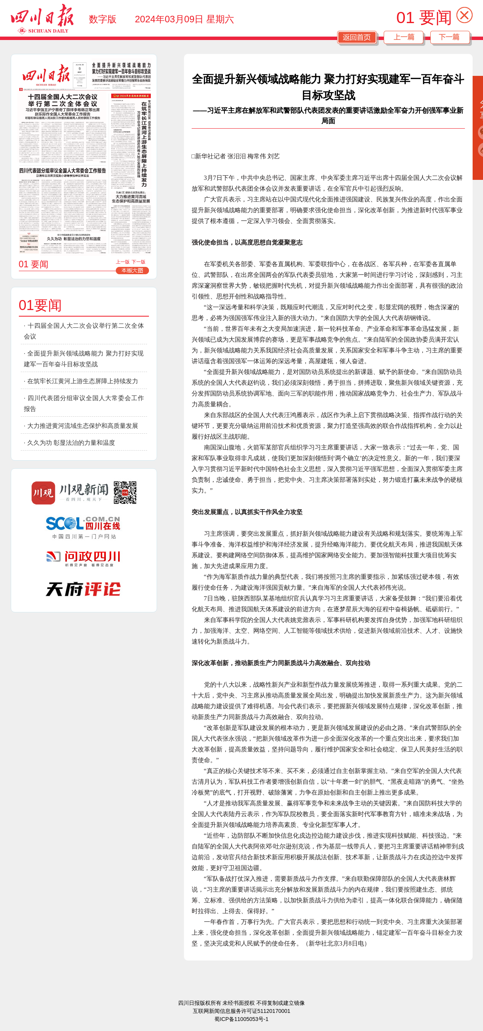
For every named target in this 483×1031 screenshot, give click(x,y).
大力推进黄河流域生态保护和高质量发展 (82, 425)
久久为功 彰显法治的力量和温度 (71, 442)
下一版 (138, 262)
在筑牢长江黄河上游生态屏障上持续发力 (82, 381)
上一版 (123, 262)
